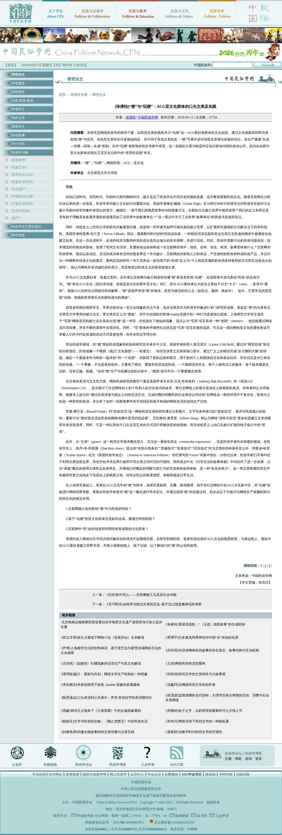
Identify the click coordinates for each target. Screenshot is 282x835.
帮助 (238, 759)
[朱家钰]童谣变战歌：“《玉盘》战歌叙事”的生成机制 (205, 624)
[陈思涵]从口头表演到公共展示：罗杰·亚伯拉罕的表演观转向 (107, 698)
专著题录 (18, 83)
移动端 (210, 774)
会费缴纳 (171, 774)
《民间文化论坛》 (22, 175)
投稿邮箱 (181, 816)
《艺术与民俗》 (20, 211)
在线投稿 (50, 765)
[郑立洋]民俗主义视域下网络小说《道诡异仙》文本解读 (103, 637)
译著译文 (18, 127)
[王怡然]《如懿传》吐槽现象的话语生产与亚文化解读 (101, 663)
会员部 (201, 816)
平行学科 (18, 144)
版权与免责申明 (94, 774)
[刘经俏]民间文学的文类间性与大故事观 (195, 674)
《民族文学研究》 (22, 182)
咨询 (248, 759)
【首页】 (11, 65)
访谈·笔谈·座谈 (22, 101)
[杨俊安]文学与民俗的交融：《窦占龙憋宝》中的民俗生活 (105, 721)
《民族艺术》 (18, 167)
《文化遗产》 (18, 189)
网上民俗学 (118, 774)
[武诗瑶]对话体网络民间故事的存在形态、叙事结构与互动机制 (212, 650)
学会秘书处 (85, 816)
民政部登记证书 (97, 822)
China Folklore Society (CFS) (117, 802)
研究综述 (18, 235)
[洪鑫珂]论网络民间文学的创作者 (190, 685)
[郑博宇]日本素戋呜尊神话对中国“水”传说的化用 (202, 637)
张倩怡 (131, 117)
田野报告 (18, 92)
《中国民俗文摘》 (22, 196)
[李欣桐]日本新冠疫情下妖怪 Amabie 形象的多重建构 (101, 685)
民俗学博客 (117, 765)
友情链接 (72, 774)
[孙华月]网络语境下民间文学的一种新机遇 (197, 721)
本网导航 (225, 774)
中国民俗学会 (82, 802)
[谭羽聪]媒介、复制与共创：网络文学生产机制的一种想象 (105, 674)
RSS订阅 (176, 765)
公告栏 (17, 765)
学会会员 (154, 774)
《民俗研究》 (18, 160)
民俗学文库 (79, 95)
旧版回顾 (243, 774)
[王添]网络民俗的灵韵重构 (185, 663)
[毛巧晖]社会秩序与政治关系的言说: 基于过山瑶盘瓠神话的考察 (154, 604)
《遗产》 (15, 218)
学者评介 (18, 109)
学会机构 (39, 774)
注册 (228, 759)
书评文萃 (18, 118)
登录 (258, 759)
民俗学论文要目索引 (26, 227)
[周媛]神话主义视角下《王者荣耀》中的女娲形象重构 (101, 711)
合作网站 (55, 774)
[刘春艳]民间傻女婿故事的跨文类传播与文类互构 (98, 732)
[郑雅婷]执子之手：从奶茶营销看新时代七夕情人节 (204, 711)
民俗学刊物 (19, 152)
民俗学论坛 (83, 765)
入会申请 (147, 765)
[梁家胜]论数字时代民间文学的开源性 (194, 732)
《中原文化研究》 (22, 204)
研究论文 (99, 95)
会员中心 (137, 774)
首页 (62, 95)
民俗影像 (18, 135)
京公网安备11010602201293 (174, 822)
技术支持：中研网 (183, 829)
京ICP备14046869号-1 (129, 822)
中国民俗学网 (148, 117)
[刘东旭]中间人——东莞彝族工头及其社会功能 (142, 595)
